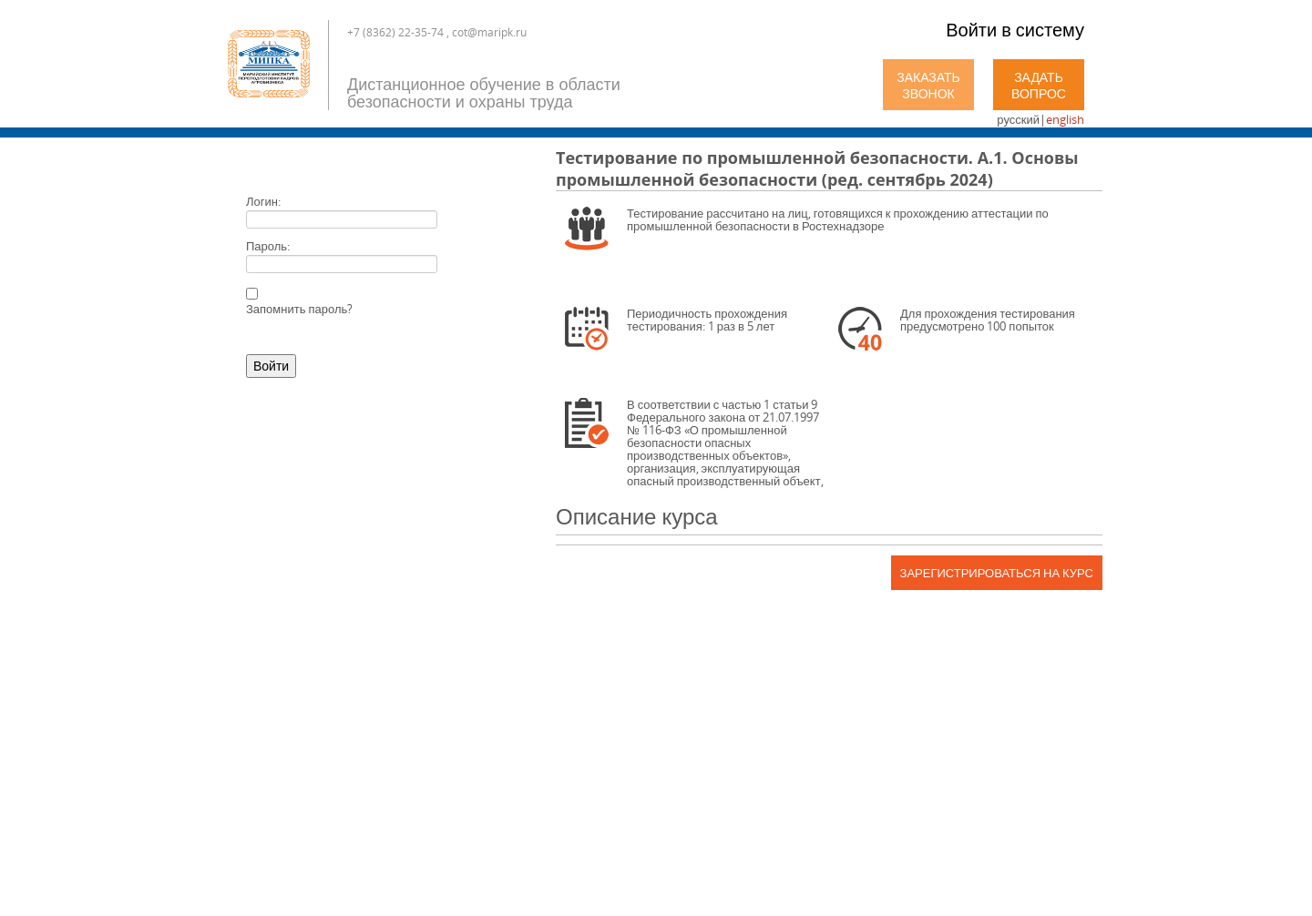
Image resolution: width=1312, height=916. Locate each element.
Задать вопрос (1038, 85)
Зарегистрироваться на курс (996, 573)
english (1065, 119)
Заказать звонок (928, 85)
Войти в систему (1015, 29)
